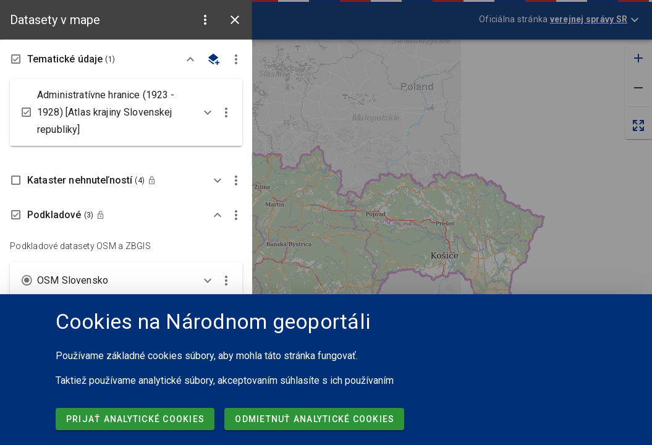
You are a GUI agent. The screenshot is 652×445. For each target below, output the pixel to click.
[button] (205, 20)
